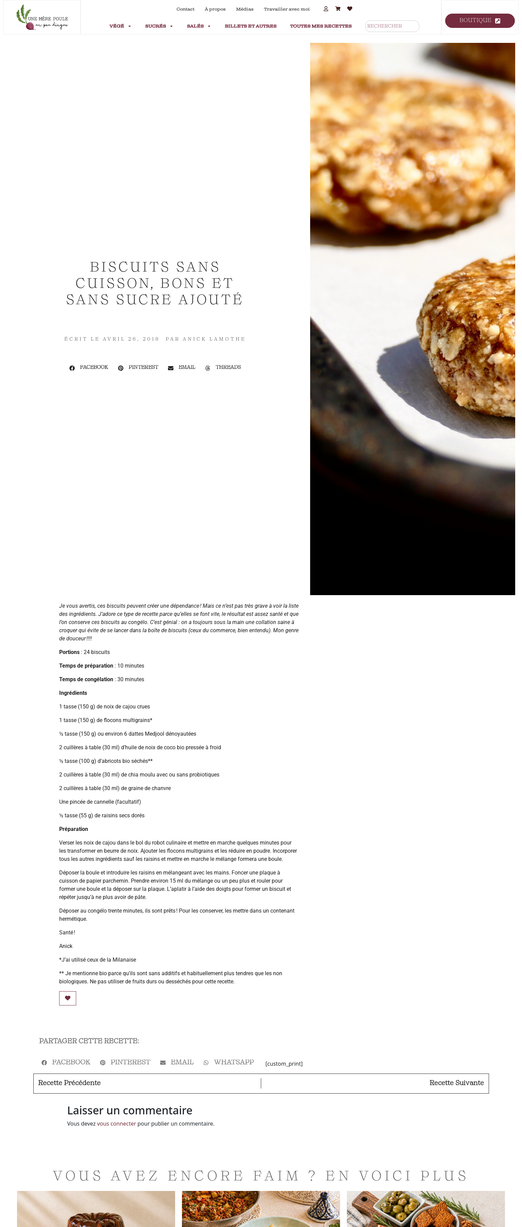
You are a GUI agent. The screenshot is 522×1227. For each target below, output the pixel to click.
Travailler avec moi (287, 9)
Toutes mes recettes (321, 26)
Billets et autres (250, 26)
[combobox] (392, 26)
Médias (245, 9)
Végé (121, 26)
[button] (89, 368)
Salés (199, 26)
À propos (215, 9)
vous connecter (116, 1123)
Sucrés (159, 26)
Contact (185, 9)
